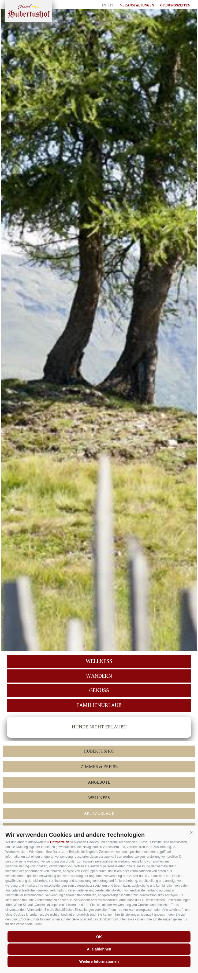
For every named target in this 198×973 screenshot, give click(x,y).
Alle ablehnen (99, 949)
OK (99, 937)
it (111, 5)
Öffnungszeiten (175, 5)
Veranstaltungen (137, 5)
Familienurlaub (99, 705)
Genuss (99, 690)
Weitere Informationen (99, 961)
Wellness (99, 661)
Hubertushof (28, 11)
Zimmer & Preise (99, 766)
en (104, 5)
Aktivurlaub (99, 813)
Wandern (99, 676)
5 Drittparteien (58, 842)
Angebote (99, 782)
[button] (191, 832)
